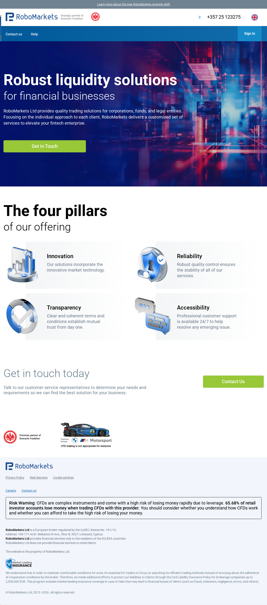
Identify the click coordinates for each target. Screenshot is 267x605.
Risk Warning (39, 477)
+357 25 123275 (223, 17)
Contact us (14, 34)
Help (34, 34)
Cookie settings (63, 477)
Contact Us (233, 381)
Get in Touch (45, 146)
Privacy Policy (15, 477)
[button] (32, 17)
